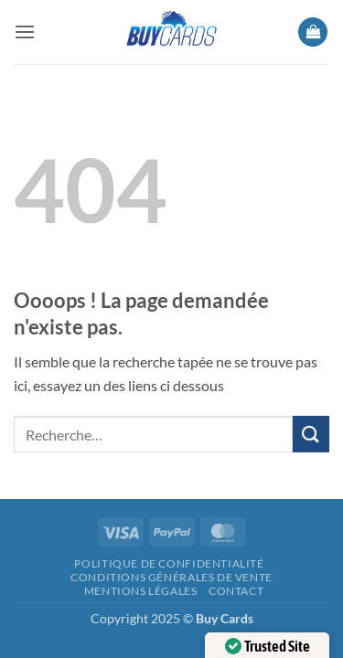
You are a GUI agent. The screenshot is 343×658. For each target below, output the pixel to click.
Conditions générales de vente (171, 577)
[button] (25, 31)
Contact (236, 591)
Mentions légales (141, 591)
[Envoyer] (311, 433)
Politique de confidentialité (168, 563)
